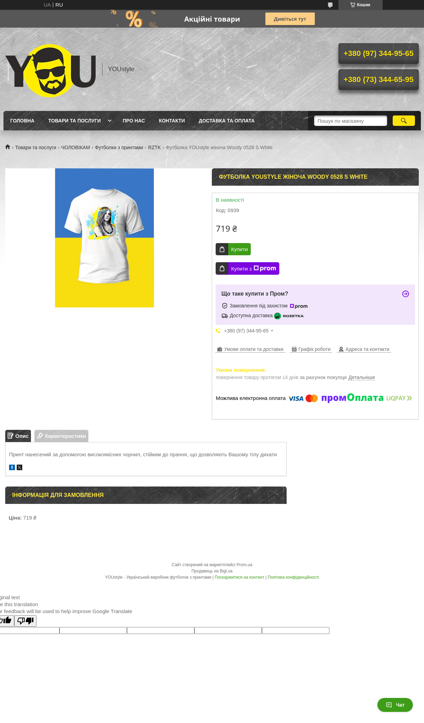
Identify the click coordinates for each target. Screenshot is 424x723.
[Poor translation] (25, 621)
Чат (395, 705)
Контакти (172, 120)
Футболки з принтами (119, 147)
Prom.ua (244, 564)
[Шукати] (404, 120)
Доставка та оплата (227, 120)
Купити (239, 249)
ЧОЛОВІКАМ (75, 147)
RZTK (154, 147)
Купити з (253, 268)
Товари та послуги (74, 120)
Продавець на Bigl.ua (211, 571)
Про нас (134, 120)
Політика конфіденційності (293, 577)
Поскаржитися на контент (239, 577)
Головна (22, 120)
